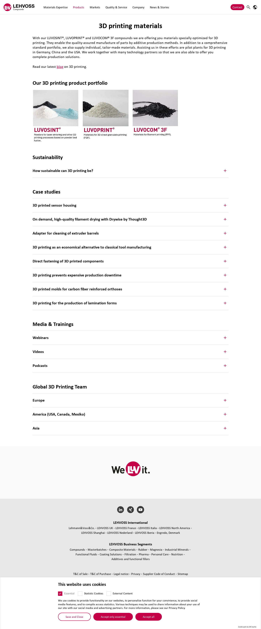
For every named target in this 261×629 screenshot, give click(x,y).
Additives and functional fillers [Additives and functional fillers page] (130, 559)
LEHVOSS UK (105, 528)
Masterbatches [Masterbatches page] (97, 549)
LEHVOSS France (125, 528)
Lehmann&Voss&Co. (82, 528)
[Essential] (60, 593)
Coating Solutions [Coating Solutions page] (111, 554)
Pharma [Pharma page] (144, 554)
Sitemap (183, 573)
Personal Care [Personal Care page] (160, 554)
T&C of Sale (80, 573)
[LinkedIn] (121, 509)
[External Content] (109, 593)
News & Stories (151, 7)
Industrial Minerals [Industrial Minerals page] (177, 549)
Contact (237, 7)
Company (132, 7)
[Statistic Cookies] (80, 593)
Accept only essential (113, 616)
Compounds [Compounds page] (78, 549)
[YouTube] (140, 509)
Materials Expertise (55, 7)
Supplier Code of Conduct (159, 573)
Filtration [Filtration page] (131, 554)
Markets (91, 7)
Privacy (136, 573)
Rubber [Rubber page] (143, 549)
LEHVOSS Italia (147, 528)
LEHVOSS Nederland (119, 532)
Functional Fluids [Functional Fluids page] (87, 554)
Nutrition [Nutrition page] (177, 554)
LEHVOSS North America (174, 528)
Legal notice (121, 573)
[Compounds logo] (19, 7)
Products (76, 7)
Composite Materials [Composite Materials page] (122, 549)
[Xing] (131, 509)
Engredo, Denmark (168, 532)
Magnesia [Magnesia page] (156, 549)
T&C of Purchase (101, 573)
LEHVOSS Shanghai (93, 532)
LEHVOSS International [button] (130, 523)
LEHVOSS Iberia (144, 532)
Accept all (148, 616)
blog (60, 67)
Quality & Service (111, 7)
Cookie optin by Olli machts (247, 627)
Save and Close (74, 616)
